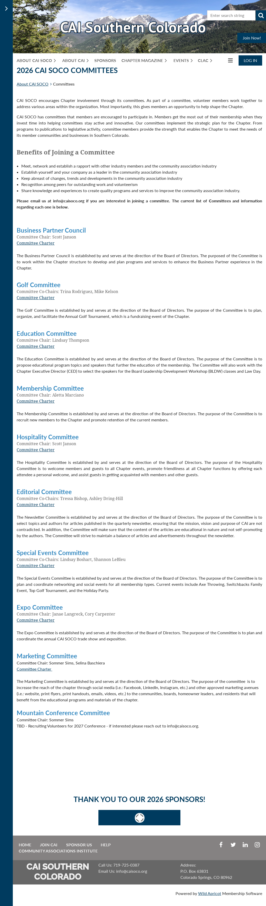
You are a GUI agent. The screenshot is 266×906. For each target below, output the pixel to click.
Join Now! (252, 37)
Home (25, 844)
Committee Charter (36, 243)
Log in (250, 60)
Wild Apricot (209, 893)
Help (106, 844)
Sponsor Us (79, 844)
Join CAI (48, 844)
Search (261, 15)
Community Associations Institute (58, 850)
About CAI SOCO (32, 83)
